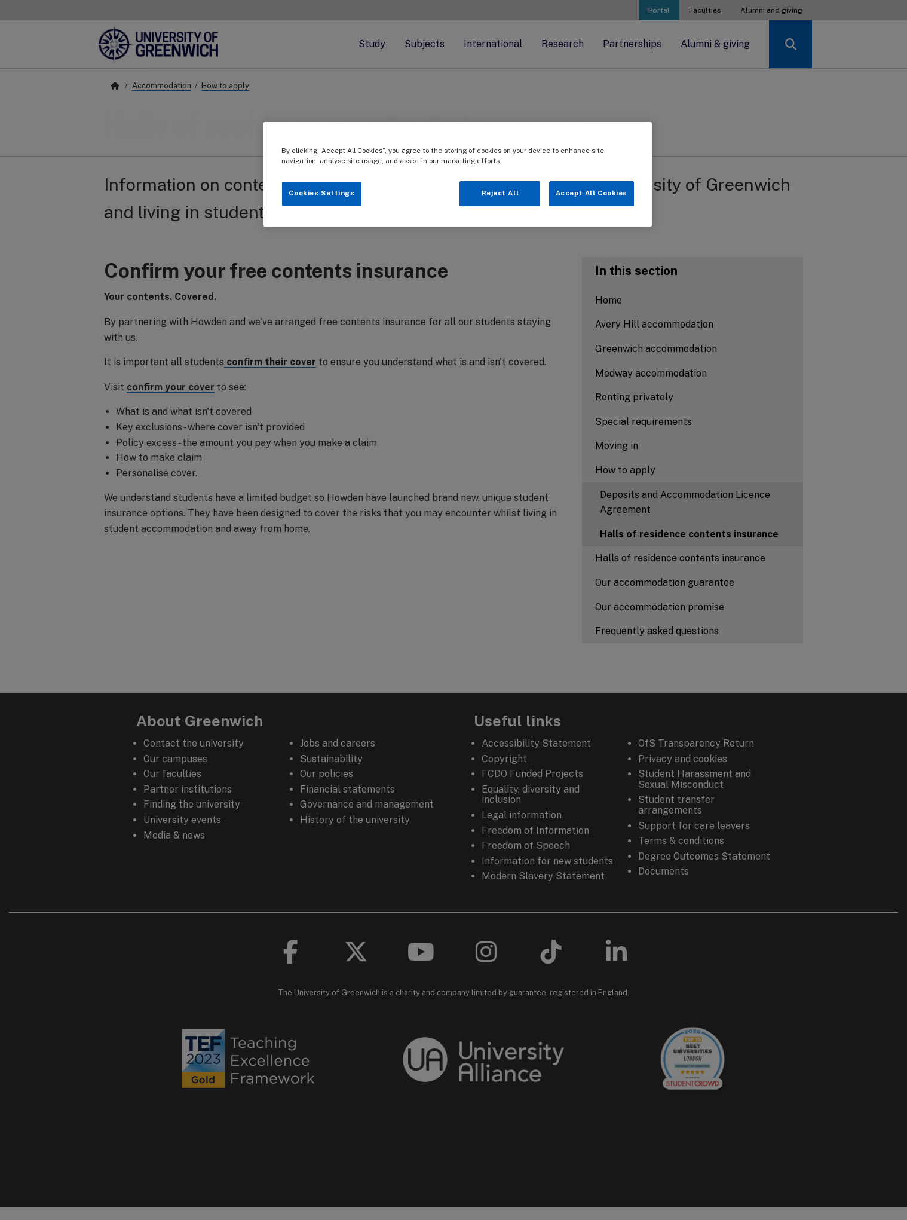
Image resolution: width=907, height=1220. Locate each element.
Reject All (500, 193)
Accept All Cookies (591, 193)
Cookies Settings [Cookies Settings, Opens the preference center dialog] (321, 193)
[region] (457, 174)
